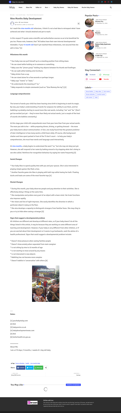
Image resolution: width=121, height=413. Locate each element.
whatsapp (106, 75)
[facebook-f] (99, 2)
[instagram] (108, 2)
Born (46, 7)
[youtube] (105, 2)
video (96, 97)
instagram (92, 79)
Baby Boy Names (59, 7)
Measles (97, 33)
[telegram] (111, 2)
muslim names (101, 94)
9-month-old (29, 45)
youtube (106, 79)
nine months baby (20, 15)
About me (29, 7)
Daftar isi (38, 7)
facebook (92, 75)
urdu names (89, 97)
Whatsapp (39, 367)
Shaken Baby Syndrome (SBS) (103, 45)
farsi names (107, 91)
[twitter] (102, 2)
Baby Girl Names (73, 7)
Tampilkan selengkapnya (73, 384)
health (27, 363)
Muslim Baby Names (88, 7)
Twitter (31, 367)
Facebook (21, 367)
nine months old (27, 28)
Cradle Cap (98, 55)
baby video (98, 91)
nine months (17, 146)
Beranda (12, 15)
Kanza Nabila (89, 91)
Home (20, 7)
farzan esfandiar (19, 363)
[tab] (20, 7)
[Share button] (46, 368)
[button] (111, 7)
